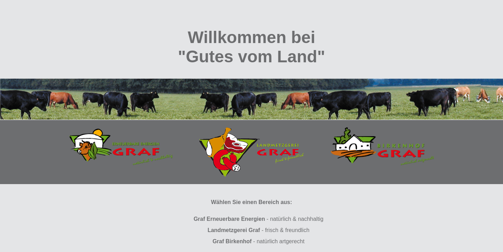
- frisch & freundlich (258, 230)
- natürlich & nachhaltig (258, 219)
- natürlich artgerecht (258, 241)
